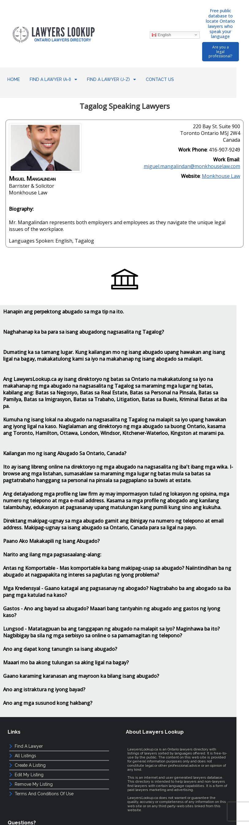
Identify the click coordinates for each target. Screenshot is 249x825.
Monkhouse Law (221, 160)
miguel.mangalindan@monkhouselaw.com (192, 151)
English (157, 30)
